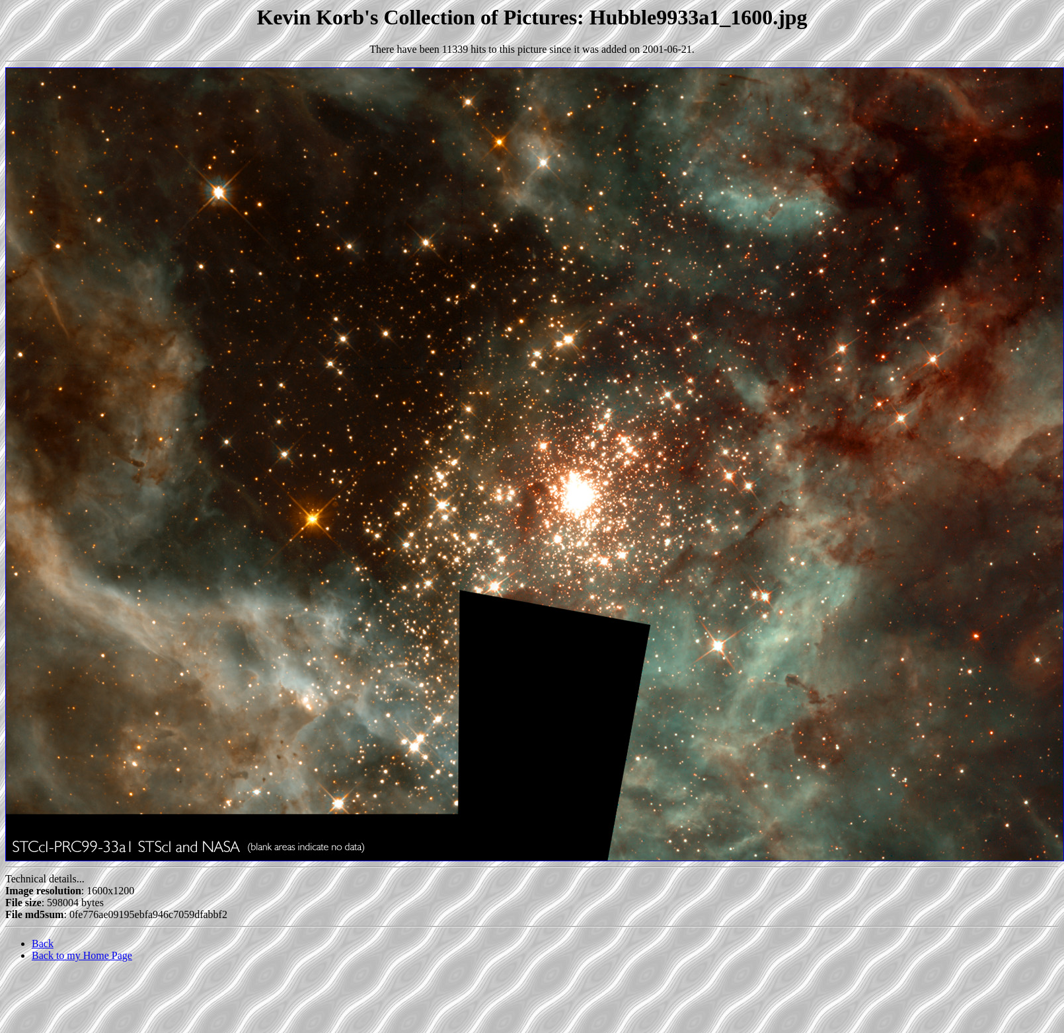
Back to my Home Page (82, 955)
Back (43, 943)
